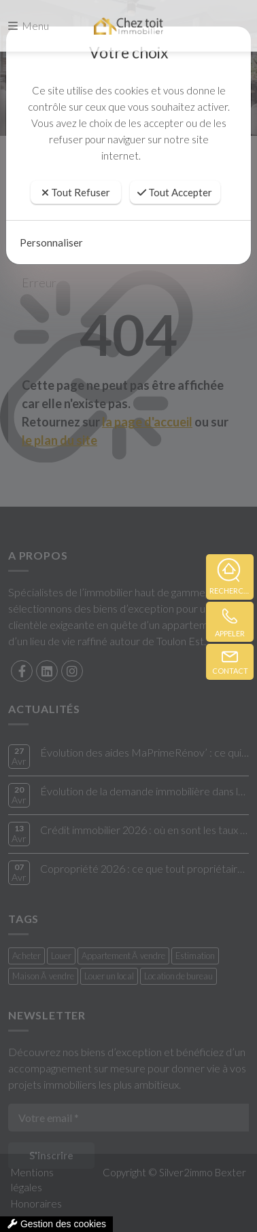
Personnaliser (51, 242)
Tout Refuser (75, 192)
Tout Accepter (174, 192)
